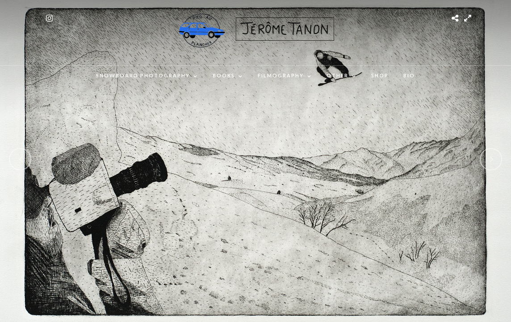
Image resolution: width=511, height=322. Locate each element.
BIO (409, 75)
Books (224, 75)
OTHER (337, 75)
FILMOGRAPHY (281, 75)
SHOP (380, 75)
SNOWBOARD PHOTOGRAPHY (143, 75)
